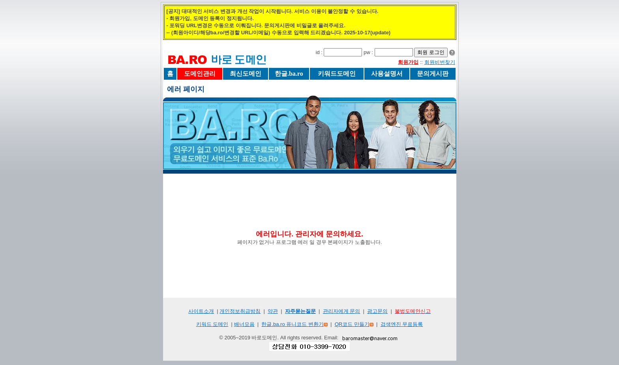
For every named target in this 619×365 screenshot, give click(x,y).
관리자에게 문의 (341, 311)
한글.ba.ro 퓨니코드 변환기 (292, 324)
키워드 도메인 (212, 324)
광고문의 (377, 311)
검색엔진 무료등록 (402, 324)
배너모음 (244, 324)
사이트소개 (201, 311)
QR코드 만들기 (352, 324)
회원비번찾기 (439, 62)
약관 (273, 311)
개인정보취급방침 (240, 311)
